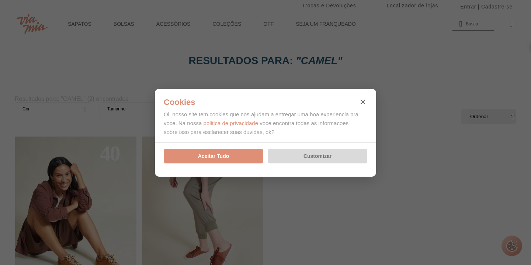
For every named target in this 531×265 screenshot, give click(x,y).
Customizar (317, 156)
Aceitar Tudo (213, 156)
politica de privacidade (231, 123)
